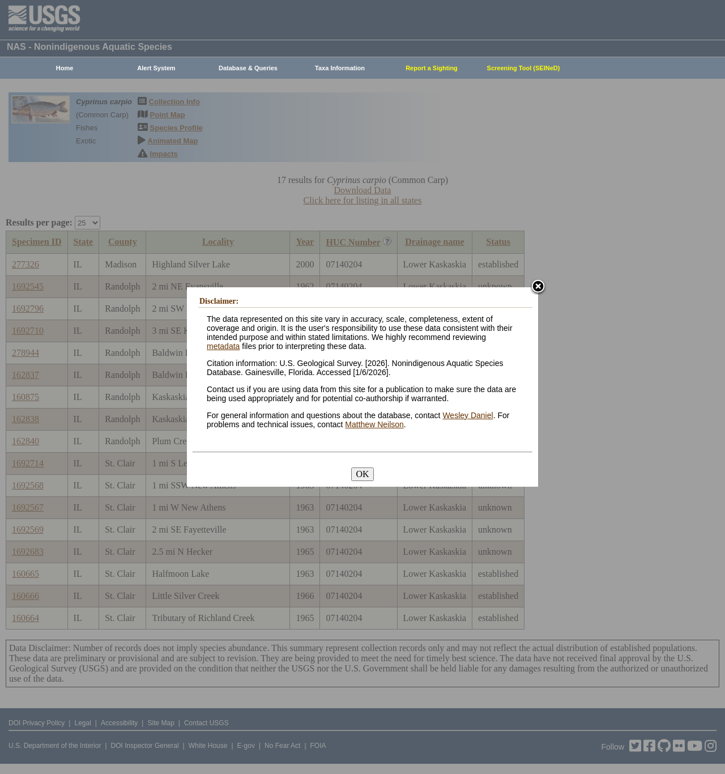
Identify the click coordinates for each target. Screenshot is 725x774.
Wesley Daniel (467, 415)
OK (362, 474)
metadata (223, 346)
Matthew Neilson (374, 424)
